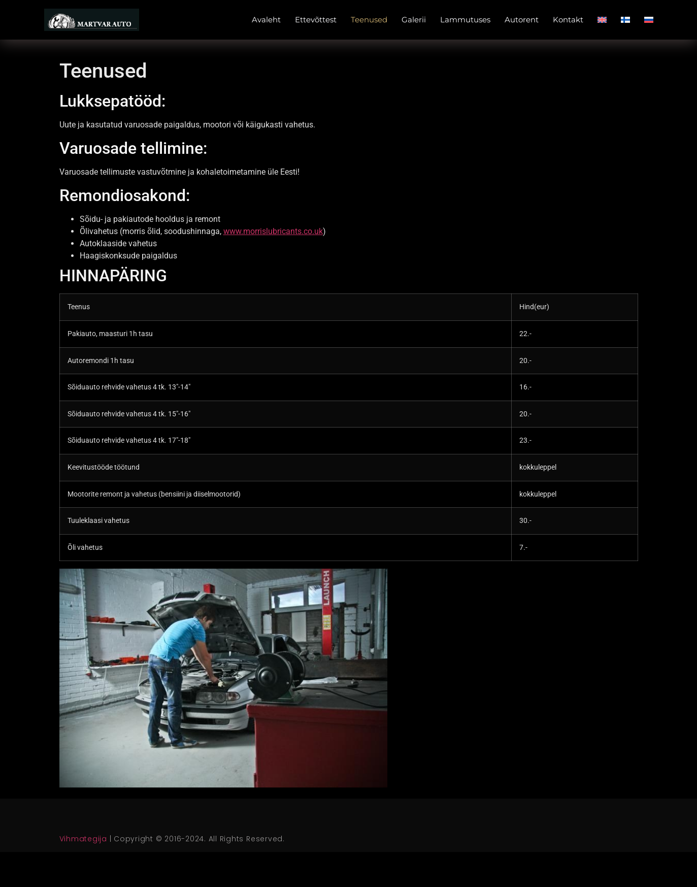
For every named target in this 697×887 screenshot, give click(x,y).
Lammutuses (465, 19)
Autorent (522, 19)
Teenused (369, 19)
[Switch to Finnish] (625, 19)
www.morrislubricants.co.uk (273, 231)
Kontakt (568, 19)
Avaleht (266, 19)
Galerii (414, 19)
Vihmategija (83, 839)
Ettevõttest (316, 19)
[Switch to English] (602, 19)
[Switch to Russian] (648, 19)
